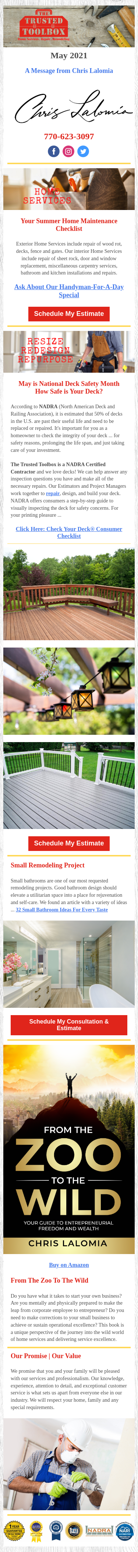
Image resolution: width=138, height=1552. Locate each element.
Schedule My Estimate (69, 313)
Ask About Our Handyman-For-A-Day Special (69, 291)
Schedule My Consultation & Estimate (69, 1024)
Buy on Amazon (69, 1265)
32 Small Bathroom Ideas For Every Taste (62, 910)
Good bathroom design (78, 888)
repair (53, 493)
